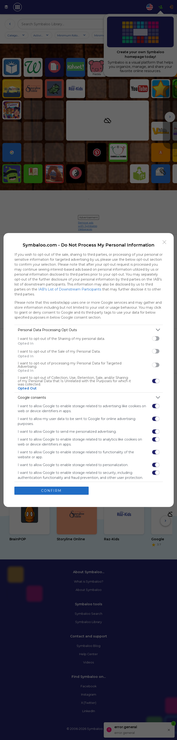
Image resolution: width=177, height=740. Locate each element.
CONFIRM (51, 491)
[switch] (156, 338)
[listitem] (88, 330)
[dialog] (89, 370)
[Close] (164, 242)
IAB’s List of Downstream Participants (69, 289)
